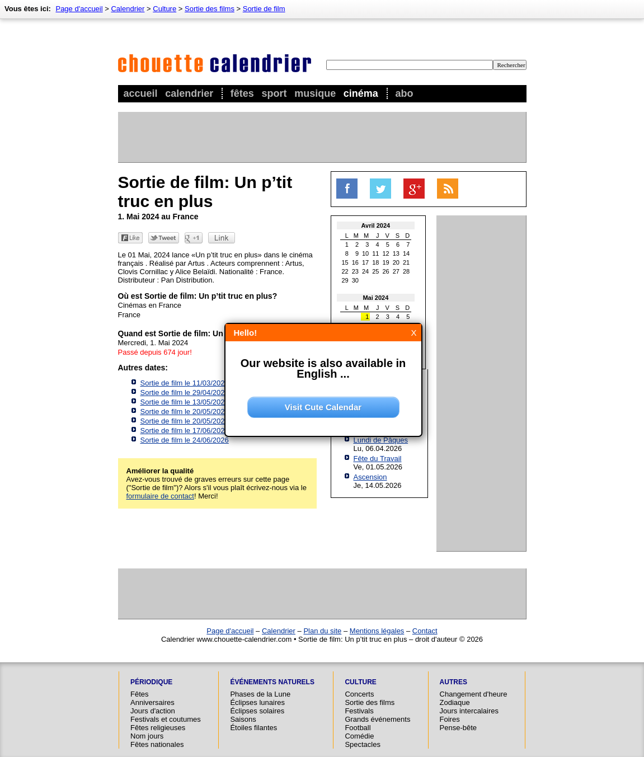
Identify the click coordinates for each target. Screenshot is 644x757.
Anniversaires (152, 702)
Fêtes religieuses (157, 727)
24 (365, 271)
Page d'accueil (78, 8)
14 (406, 253)
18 (375, 262)
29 (345, 280)
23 (355, 271)
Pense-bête (458, 727)
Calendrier (189, 93)
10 (365, 253)
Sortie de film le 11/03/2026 (184, 383)
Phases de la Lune (260, 694)
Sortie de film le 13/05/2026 (184, 402)
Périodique (151, 682)
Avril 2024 (376, 225)
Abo (404, 93)
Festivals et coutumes (165, 719)
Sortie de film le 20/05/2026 (184, 411)
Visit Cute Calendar (323, 407)
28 (406, 271)
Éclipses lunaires (257, 702)
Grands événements (377, 719)
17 (365, 262)
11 (375, 253)
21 (406, 262)
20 (396, 262)
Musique (315, 93)
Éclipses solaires (257, 711)
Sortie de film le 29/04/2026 (184, 392)
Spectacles (362, 744)
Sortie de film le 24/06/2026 (184, 440)
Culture (164, 8)
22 (345, 271)
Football (357, 727)
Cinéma (361, 93)
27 (396, 271)
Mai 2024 (375, 297)
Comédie (359, 736)
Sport (274, 93)
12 (386, 253)
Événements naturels (272, 682)
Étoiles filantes (253, 727)
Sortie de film (264, 8)
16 (355, 262)
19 (386, 262)
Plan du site (322, 631)
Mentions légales (377, 631)
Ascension (370, 477)
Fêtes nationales (157, 744)
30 (355, 280)
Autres (453, 682)
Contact (425, 631)
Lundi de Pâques (381, 440)
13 (396, 253)
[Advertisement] (321, 137)
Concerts (359, 694)
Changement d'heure (473, 694)
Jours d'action (152, 711)
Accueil (141, 93)
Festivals (359, 711)
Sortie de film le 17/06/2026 (184, 430)
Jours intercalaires (469, 711)
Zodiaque (455, 702)
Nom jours (146, 736)
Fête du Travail (378, 458)
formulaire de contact (160, 496)
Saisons (243, 719)
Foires (450, 719)
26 (386, 271)
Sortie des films (209, 8)
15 (345, 262)
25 (375, 271)
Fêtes (242, 93)
